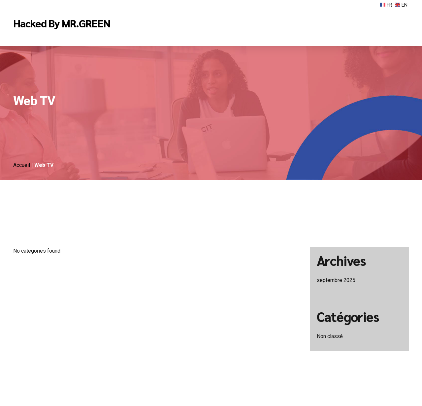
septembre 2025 (336, 280)
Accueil (22, 165)
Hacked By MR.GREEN (62, 23)
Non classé (330, 336)
